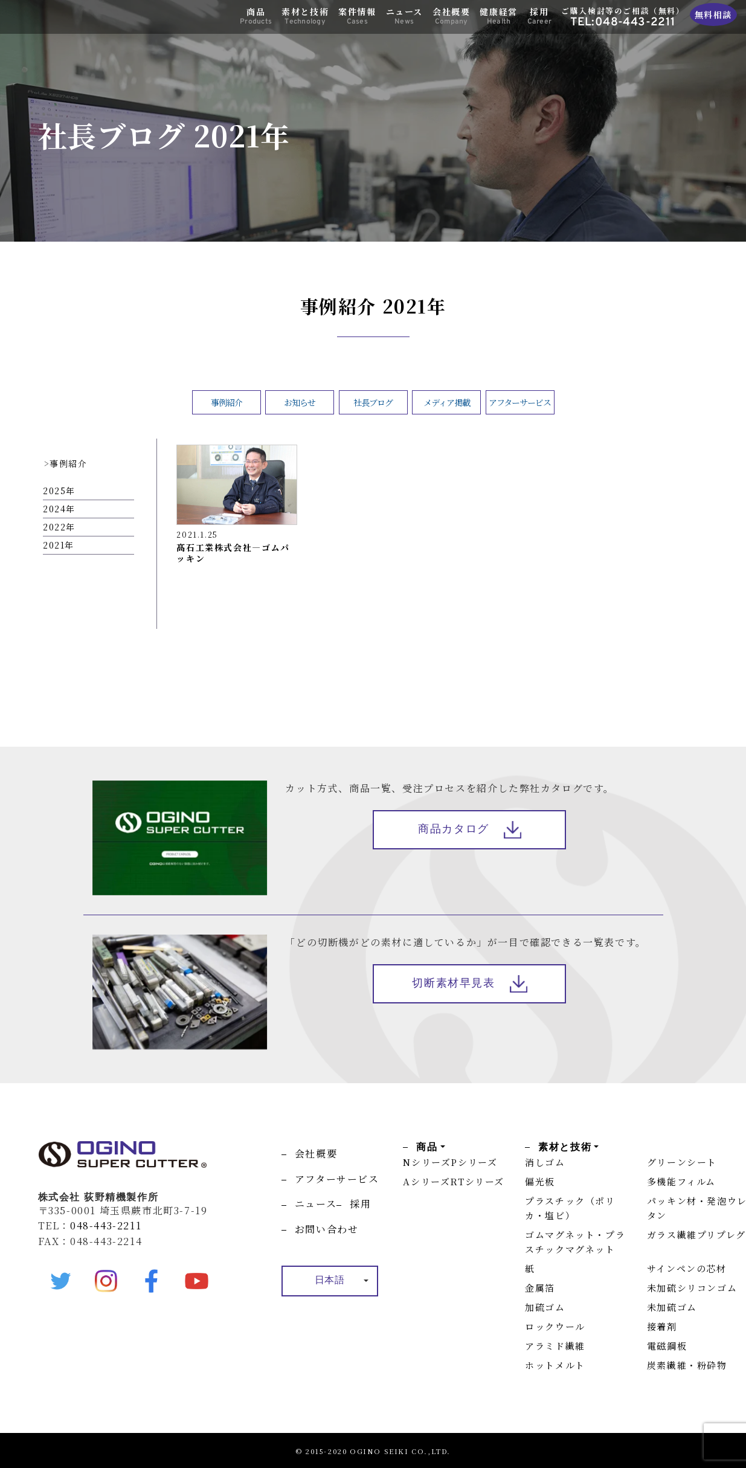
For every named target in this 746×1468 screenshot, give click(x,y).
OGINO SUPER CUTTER (67, 19)
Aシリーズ (426, 1181)
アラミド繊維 (555, 1345)
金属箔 (540, 1287)
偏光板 (540, 1181)
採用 (539, 16)
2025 (54, 491)
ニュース (404, 16)
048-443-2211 (105, 1225)
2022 (54, 527)
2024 (54, 509)
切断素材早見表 (453, 984)
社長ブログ (373, 402)
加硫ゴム (545, 1307)
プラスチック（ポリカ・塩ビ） (570, 1208)
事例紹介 (226, 402)
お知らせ (299, 402)
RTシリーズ (477, 1181)
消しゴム (545, 1162)
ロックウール (555, 1326)
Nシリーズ (427, 1162)
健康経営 (498, 16)
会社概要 (451, 16)
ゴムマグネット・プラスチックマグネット (575, 1241)
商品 (256, 16)
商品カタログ (453, 830)
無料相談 (713, 14)
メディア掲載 (446, 402)
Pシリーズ (474, 1162)
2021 (54, 545)
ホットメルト (555, 1365)
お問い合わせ (327, 1229)
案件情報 (357, 16)
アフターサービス (520, 402)
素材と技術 (305, 16)
